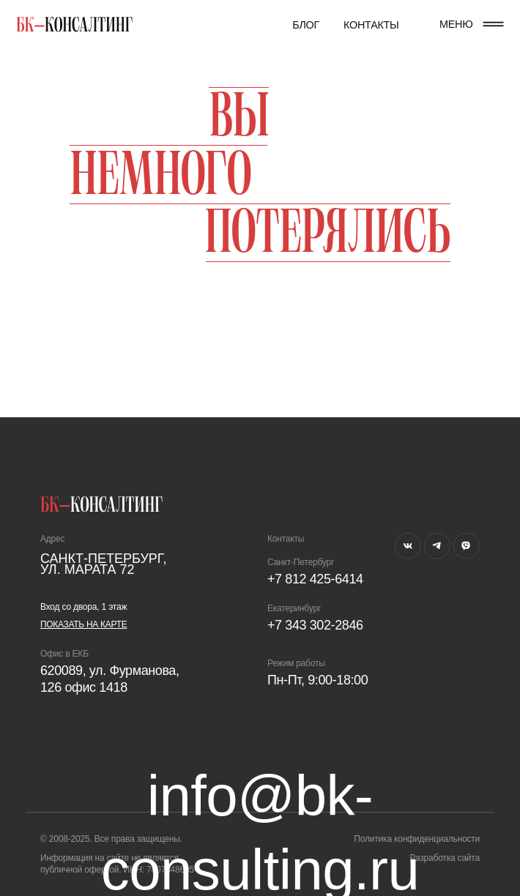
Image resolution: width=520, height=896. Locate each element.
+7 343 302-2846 (315, 625)
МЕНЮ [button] (455, 24)
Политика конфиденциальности (417, 839)
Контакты (371, 25)
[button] (493, 24)
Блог (305, 25)
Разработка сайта (444, 858)
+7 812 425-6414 (315, 579)
